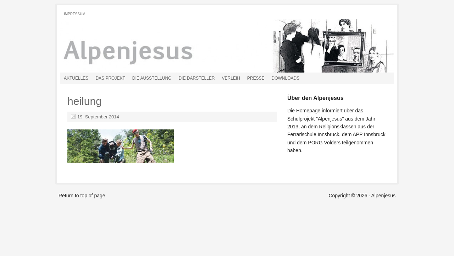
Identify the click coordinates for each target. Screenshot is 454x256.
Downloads (286, 78)
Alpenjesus (140, 46)
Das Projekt (110, 78)
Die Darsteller (196, 78)
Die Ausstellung (152, 78)
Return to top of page (82, 195)
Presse (256, 78)
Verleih (231, 78)
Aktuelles (76, 78)
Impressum (74, 14)
